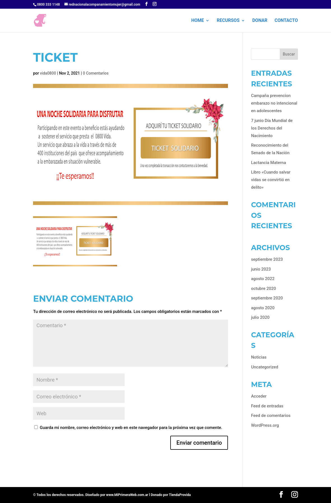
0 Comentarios (96, 73)
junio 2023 (261, 269)
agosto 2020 (262, 307)
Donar (259, 21)
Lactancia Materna (268, 162)
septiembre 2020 (267, 298)
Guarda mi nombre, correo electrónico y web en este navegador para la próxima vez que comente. (131, 427)
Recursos (228, 21)
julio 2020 (260, 317)
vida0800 (48, 73)
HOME (197, 21)
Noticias (258, 357)
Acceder (258, 396)
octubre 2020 (263, 288)
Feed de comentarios (270, 415)
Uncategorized (264, 367)
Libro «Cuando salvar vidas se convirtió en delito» (270, 180)
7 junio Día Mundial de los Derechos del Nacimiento (272, 128)
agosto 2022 (262, 278)
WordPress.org (265, 425)
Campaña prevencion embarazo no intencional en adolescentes (274, 103)
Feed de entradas (267, 406)
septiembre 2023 (267, 259)
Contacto (286, 21)
